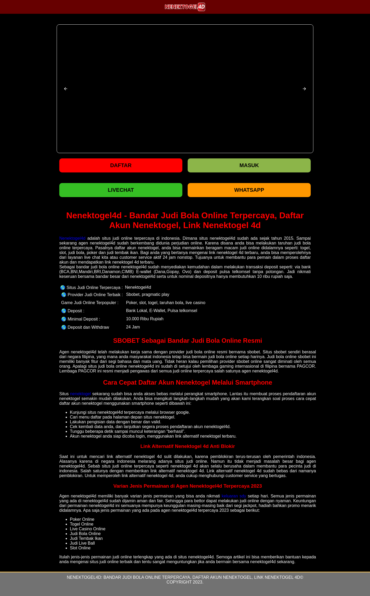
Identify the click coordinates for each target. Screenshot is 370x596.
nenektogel (80, 394)
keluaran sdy (234, 496)
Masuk (249, 165)
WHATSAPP (249, 190)
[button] (65, 88)
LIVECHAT (121, 190)
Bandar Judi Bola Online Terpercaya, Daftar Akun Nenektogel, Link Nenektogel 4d (201, 577)
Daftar (121, 165)
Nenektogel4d (72, 238)
